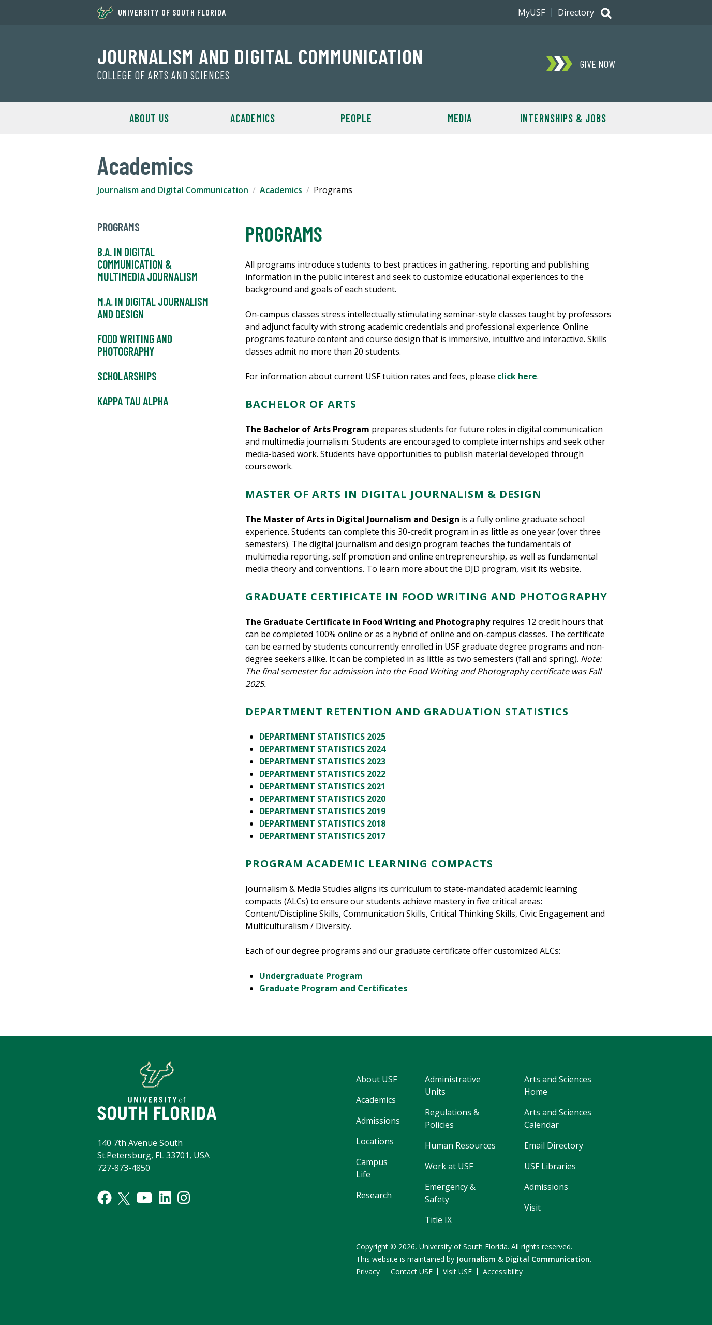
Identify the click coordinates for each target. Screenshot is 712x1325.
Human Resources (460, 1145)
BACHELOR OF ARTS (301, 404)
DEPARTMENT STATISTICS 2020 (322, 798)
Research (374, 1195)
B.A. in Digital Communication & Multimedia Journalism (147, 264)
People (356, 118)
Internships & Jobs (563, 118)
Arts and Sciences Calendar (557, 1118)
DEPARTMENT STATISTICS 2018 (322, 823)
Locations (375, 1141)
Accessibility (503, 1271)
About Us (149, 118)
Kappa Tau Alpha (132, 401)
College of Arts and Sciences (163, 75)
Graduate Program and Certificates (333, 988)
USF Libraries (550, 1166)
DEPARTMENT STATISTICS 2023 (322, 761)
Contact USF (412, 1271)
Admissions (378, 1120)
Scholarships (127, 376)
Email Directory (553, 1145)
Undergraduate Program (311, 975)
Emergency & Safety (450, 1193)
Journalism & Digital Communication (523, 1259)
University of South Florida (161, 12)
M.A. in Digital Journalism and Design (153, 308)
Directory (576, 12)
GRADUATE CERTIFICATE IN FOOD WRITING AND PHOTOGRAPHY (426, 596)
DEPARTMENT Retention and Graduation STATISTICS (407, 711)
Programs (118, 227)
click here (517, 376)
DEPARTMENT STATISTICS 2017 (322, 836)
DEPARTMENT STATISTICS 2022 (322, 773)
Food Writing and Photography (134, 345)
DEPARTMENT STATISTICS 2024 (322, 749)
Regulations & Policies (452, 1118)
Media (460, 118)
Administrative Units (453, 1085)
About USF (376, 1079)
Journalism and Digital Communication (260, 56)
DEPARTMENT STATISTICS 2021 (322, 786)
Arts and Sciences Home (557, 1085)
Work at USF (449, 1166)
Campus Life (372, 1168)
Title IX (438, 1220)
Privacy (368, 1271)
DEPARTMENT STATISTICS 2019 (322, 811)
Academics (252, 118)
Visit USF (457, 1271)
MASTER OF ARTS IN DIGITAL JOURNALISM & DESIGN (393, 494)
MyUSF (531, 12)
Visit (532, 1207)
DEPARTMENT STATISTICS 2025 (322, 736)
